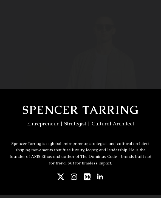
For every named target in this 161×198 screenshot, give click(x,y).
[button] (61, 177)
